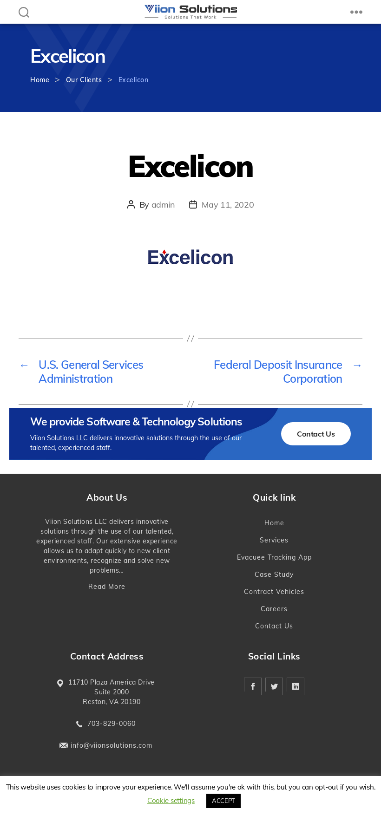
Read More (106, 586)
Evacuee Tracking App (274, 557)
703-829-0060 (111, 723)
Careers (274, 609)
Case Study (274, 574)
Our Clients (84, 80)
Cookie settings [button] (171, 800)
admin (163, 204)
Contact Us (316, 433)
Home (39, 80)
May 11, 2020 (228, 204)
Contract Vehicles (274, 592)
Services (274, 540)
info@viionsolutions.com (111, 745)
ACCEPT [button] (223, 800)
